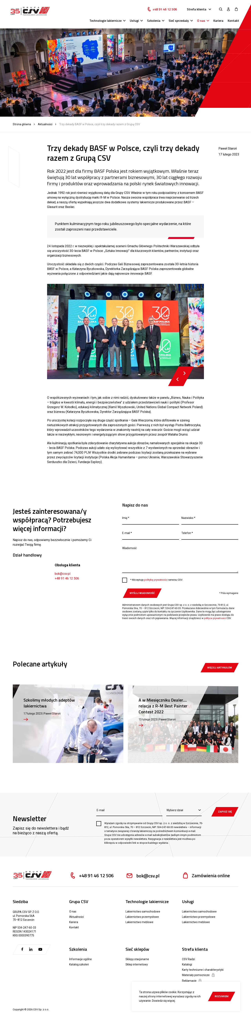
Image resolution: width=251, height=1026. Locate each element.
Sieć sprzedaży (179, 20)
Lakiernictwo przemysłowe (142, 916)
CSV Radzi (188, 959)
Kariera (218, 20)
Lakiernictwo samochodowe (143, 911)
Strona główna (22, 124)
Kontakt (233, 20)
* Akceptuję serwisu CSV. (156, 579)
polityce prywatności (215, 618)
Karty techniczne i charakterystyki (203, 969)
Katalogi (187, 964)
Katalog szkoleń (79, 964)
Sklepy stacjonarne (137, 959)
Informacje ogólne (80, 959)
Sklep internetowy (137, 964)
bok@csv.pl (62, 574)
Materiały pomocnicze (198, 975)
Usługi (134, 20)
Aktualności (45, 124)
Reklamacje (192, 980)
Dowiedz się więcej (163, 1000)
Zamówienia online (206, 875)
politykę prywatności (156, 579)
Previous (177, 379)
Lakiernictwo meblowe (139, 922)
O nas (201, 20)
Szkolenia (153, 20)
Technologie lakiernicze (105, 20)
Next (184, 373)
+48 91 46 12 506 (165, 9)
